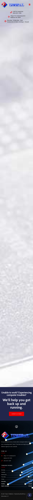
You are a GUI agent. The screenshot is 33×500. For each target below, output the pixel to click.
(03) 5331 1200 (17, 13)
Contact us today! (17, 414)
